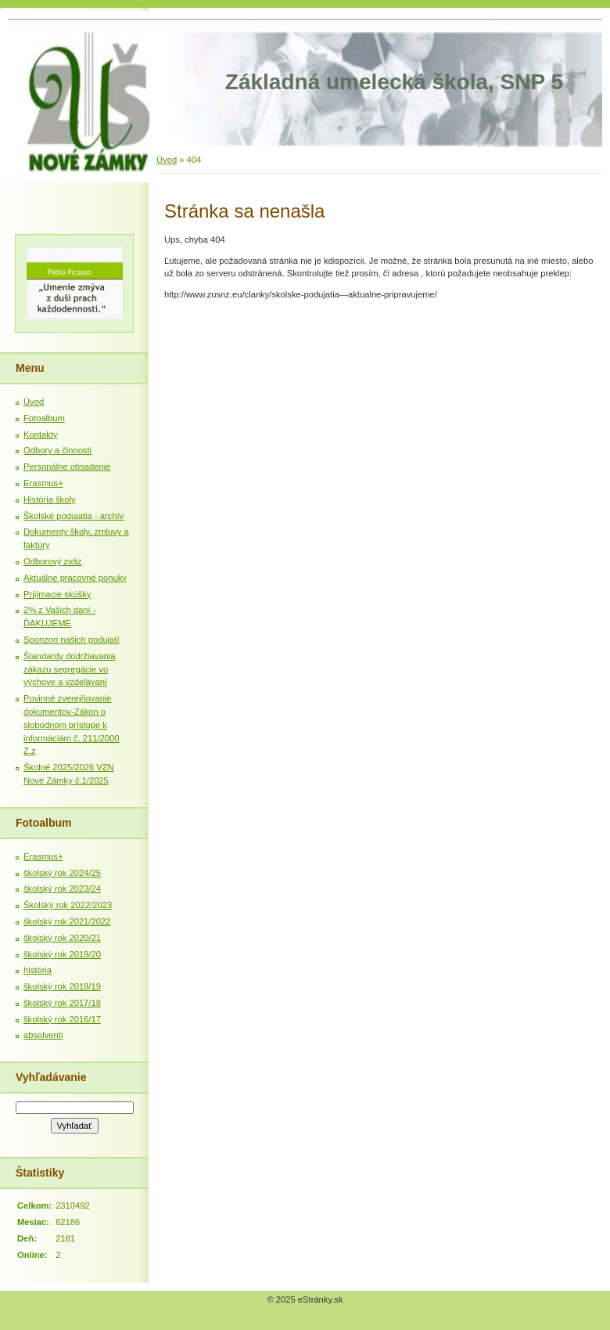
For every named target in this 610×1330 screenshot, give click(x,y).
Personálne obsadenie (66, 466)
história (37, 970)
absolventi (43, 1035)
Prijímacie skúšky (57, 594)
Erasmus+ (43, 483)
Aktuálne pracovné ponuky (75, 577)
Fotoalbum (44, 418)
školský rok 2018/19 (62, 986)
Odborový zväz (52, 561)
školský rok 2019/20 (62, 954)
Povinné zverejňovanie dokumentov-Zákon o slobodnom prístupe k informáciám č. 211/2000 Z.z (71, 724)
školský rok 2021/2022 (66, 921)
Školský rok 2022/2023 (67, 905)
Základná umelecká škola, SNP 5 (394, 82)
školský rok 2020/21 (62, 938)
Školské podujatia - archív (73, 516)
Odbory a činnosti (57, 450)
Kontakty (40, 434)
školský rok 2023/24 (62, 888)
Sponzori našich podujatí (71, 639)
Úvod (166, 159)
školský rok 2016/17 (62, 1019)
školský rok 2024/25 (62, 873)
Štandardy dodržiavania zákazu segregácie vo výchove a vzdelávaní (69, 669)
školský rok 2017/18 (62, 1002)
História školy (49, 499)
